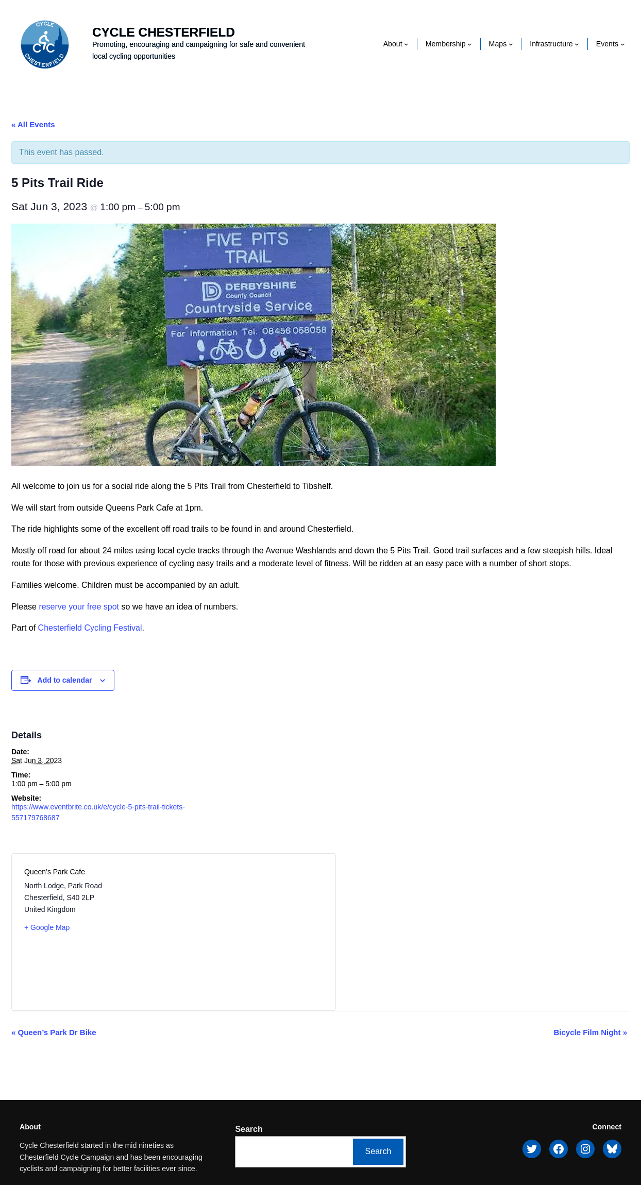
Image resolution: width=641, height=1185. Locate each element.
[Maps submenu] (511, 44)
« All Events (33, 124)
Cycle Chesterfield (163, 32)
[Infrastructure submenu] (577, 44)
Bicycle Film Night (590, 1032)
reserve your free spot (79, 606)
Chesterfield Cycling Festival (90, 627)
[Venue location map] (248, 932)
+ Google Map (47, 927)
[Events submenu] (622, 44)
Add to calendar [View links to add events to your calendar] (65, 680)
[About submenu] (406, 44)
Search (248, 1129)
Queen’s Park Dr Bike (53, 1032)
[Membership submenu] (469, 44)
